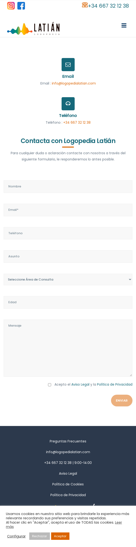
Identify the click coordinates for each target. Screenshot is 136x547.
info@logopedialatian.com (74, 83)
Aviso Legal (80, 384)
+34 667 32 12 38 (108, 6)
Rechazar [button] (39, 536)
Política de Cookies (68, 484)
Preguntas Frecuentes (68, 441)
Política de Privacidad (114, 384)
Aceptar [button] (60, 536)
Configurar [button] (16, 536)
